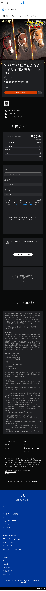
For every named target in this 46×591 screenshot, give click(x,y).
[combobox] (23, 174)
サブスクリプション (31, 16)
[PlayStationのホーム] (23, 3)
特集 (12, 16)
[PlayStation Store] (10, 9)
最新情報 (5, 16)
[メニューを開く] (2, 3)
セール (19, 16)
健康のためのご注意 (10, 472)
